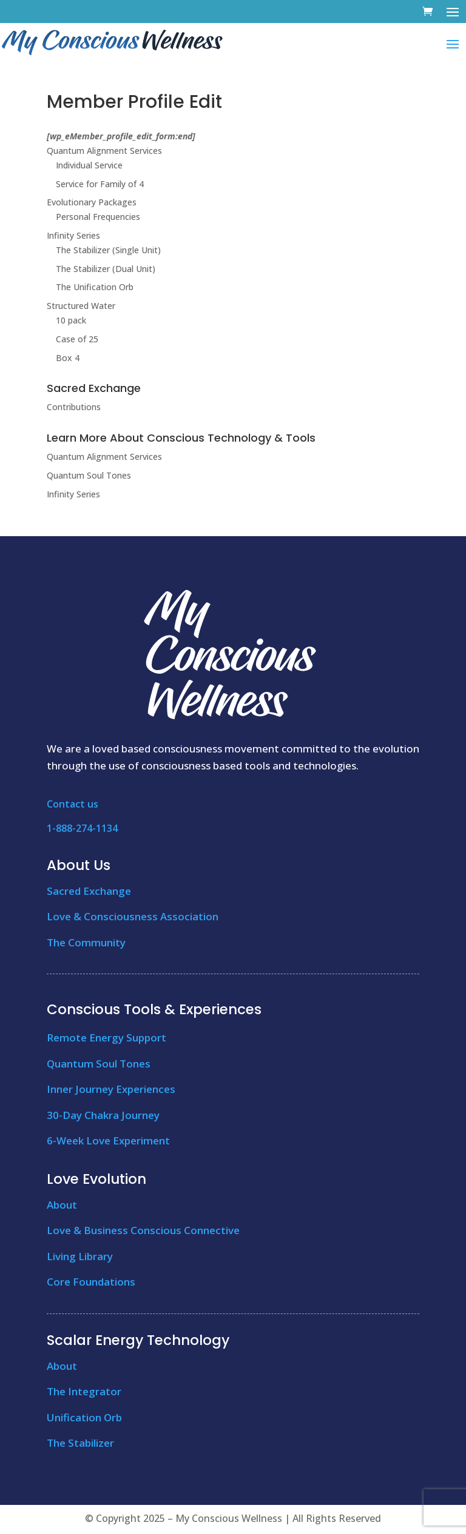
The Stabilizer (80, 1443)
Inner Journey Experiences (111, 1089)
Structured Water (81, 305)
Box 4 (67, 358)
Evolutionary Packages (92, 202)
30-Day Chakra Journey (103, 1115)
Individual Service (89, 165)
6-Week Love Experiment (108, 1140)
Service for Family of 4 (100, 184)
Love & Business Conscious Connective (143, 1230)
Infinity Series (73, 235)
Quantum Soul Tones (89, 475)
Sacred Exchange (89, 891)
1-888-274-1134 (82, 828)
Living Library (80, 1256)
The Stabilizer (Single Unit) (108, 250)
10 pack (71, 320)
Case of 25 (77, 339)
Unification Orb (84, 1417)
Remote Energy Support (106, 1037)
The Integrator (84, 1391)
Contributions (74, 407)
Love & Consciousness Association (132, 916)
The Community (86, 942)
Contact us (72, 804)
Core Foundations (91, 1282)
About (62, 1205)
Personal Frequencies (98, 216)
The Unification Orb (94, 287)
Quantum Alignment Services (104, 150)
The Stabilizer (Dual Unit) (105, 268)
